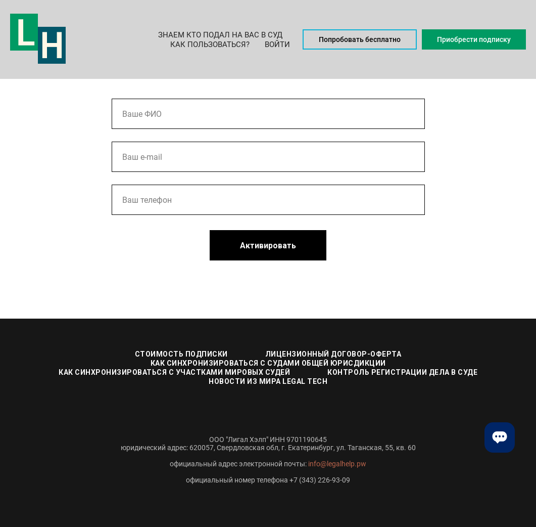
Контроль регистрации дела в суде (402, 372)
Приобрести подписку (474, 39)
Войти (277, 44)
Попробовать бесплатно (360, 39)
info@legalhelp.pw (337, 464)
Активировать (268, 245)
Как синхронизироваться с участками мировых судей (174, 372)
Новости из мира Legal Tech (268, 381)
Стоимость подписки (181, 354)
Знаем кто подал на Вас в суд (220, 34)
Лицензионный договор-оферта (333, 354)
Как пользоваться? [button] (210, 44)
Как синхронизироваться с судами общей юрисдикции (268, 363)
